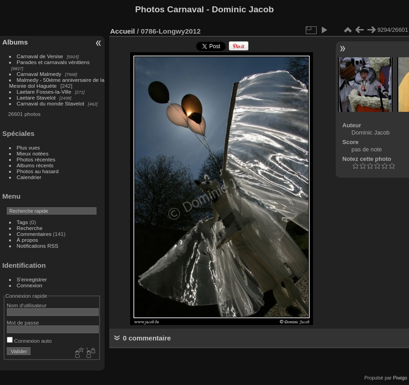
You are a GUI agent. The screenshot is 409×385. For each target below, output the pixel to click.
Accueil (122, 31)
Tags (22, 222)
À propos (27, 240)
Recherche (30, 228)
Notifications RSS (38, 246)
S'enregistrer (32, 279)
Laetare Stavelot (36, 97)
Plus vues (28, 147)
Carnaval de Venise (40, 56)
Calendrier (29, 177)
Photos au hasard (38, 171)
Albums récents (35, 165)
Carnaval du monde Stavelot (50, 103)
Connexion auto (29, 341)
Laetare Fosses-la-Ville (44, 92)
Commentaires (34, 234)
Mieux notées (33, 153)
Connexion (29, 285)
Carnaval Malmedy (39, 74)
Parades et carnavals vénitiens (53, 62)
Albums (15, 42)
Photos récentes (36, 159)
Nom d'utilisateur (26, 305)
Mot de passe (23, 322)
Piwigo (400, 377)
